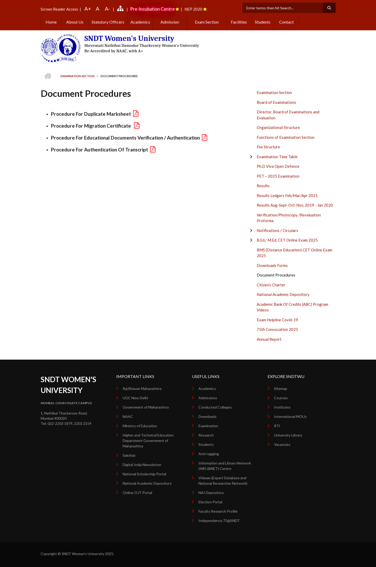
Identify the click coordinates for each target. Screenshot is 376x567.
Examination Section (274, 92)
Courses (281, 398)
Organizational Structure (278, 127)
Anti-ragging (208, 454)
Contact (286, 21)
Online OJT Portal (137, 492)
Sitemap (280, 388)
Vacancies (282, 444)
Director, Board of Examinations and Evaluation (288, 115)
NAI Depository (211, 492)
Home (51, 21)
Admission (169, 21)
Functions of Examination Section (285, 137)
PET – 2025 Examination (278, 176)
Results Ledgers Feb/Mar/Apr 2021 (287, 195)
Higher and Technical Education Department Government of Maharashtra (148, 440)
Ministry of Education (140, 426)
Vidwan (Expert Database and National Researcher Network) (222, 480)
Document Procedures (276, 275)
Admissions (207, 398)
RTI (277, 426)
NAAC (128, 416)
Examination (208, 426)
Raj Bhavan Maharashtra (142, 388)
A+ (87, 8)
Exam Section (207, 21)
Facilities (239, 21)
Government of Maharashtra (146, 407)
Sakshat (129, 455)
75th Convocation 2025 (277, 329)
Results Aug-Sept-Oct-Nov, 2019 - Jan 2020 (295, 205)
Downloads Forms (272, 265)
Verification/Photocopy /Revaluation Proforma (289, 218)
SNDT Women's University (129, 38)
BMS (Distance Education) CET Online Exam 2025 (294, 253)
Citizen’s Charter (271, 284)
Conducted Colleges (215, 407)
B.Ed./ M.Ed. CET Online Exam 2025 (287, 240)
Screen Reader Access (59, 9)
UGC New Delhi (135, 398)
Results (263, 185)
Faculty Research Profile (218, 511)
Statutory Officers (108, 21)
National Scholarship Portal (144, 474)
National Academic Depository (283, 294)
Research (206, 435)
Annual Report (269, 339)
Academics (140, 21)
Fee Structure (268, 146)
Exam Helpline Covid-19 (277, 319)
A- (107, 8)
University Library (288, 435)
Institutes (282, 407)
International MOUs (290, 416)
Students (262, 21)
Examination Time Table (277, 156)
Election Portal (210, 502)
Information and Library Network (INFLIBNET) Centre (224, 466)
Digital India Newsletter (142, 464)
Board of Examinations (276, 102)
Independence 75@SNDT (219, 520)
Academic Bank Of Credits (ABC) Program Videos (292, 307)
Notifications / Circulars (277, 230)
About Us (74, 21)
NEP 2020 (193, 9)
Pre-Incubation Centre (152, 9)
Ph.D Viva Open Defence (278, 166)
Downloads (207, 416)
